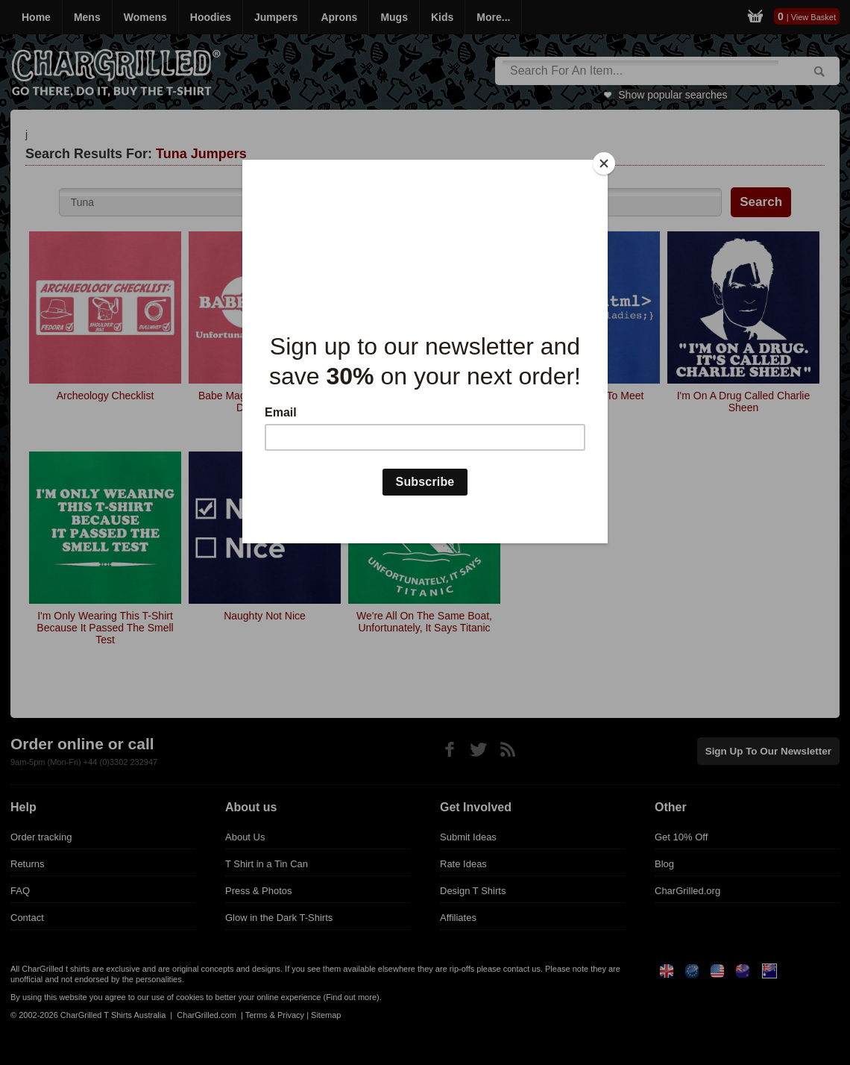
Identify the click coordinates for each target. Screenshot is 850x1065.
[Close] (604, 163)
